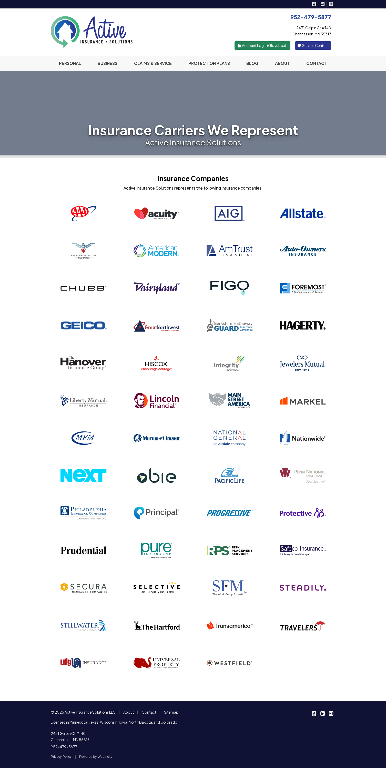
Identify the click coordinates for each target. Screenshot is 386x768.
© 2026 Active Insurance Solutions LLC (83, 712)
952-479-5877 (64, 746)
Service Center (312, 45)
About (128, 712)
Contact (149, 712)
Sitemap (171, 712)
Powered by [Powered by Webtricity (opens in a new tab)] (95, 757)
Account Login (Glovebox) (261, 45)
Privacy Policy (61, 757)
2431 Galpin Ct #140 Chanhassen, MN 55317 (70, 736)
